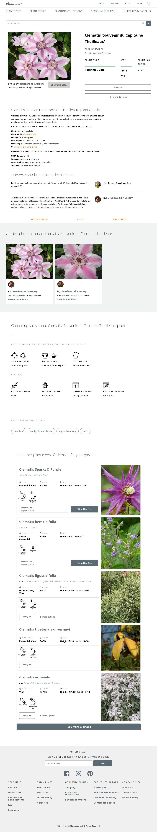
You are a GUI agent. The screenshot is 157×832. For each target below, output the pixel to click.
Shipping (70, 787)
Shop (102, 3)
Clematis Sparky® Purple (40, 469)
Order (115, 3)
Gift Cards (42, 792)
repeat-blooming (24, 147)
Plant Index (43, 787)
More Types (119, 220)
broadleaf (19, 431)
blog (140, 3)
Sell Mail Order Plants (106, 792)
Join (103, 763)
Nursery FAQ (101, 787)
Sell (127, 3)
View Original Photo (18, 299)
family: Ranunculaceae (41, 431)
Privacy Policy (130, 797)
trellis (34, 147)
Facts (80, 220)
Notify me (118, 87)
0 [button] (149, 3)
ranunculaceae (29, 134)
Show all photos (59, 84)
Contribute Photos (104, 802)
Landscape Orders (75, 799)
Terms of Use (129, 792)
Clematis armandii (34, 677)
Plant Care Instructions (72, 793)
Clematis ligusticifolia (37, 575)
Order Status (15, 792)
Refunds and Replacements (16, 798)
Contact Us (14, 787)
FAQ (10, 804)
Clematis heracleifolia (37, 521)
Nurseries (42, 802)
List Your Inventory (105, 797)
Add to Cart (84, 509)
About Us (127, 787)
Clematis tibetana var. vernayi (44, 629)
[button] (143, 23)
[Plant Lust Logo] (14, 3)
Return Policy (44, 797)
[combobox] (44, 509)
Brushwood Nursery (25, 291)
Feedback (13, 810)
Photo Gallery (40, 220)
